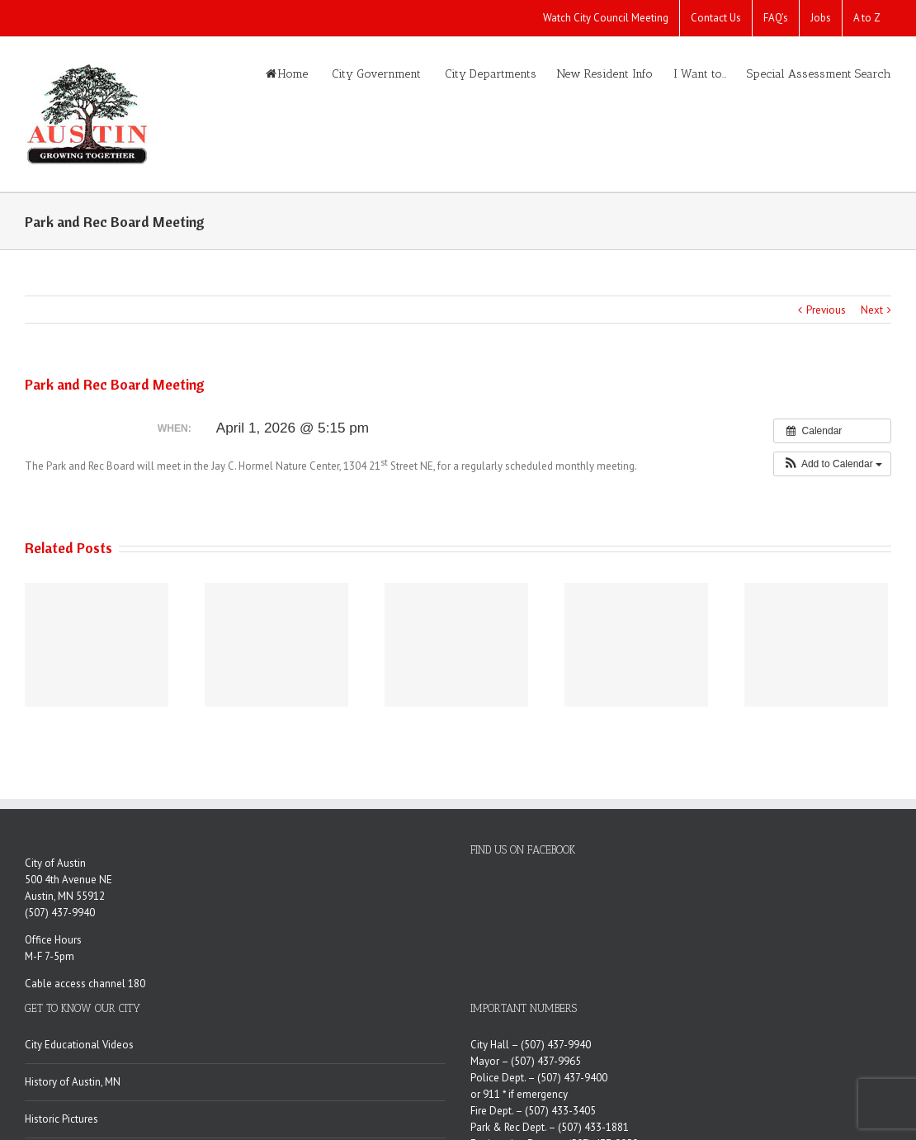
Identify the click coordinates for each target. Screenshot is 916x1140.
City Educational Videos (79, 1045)
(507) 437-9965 (546, 1061)
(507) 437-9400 (572, 1078)
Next (872, 310)
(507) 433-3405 (560, 1111)
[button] (832, 463)
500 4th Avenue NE (68, 880)
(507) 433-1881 (593, 1127)
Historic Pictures (61, 1119)
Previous (826, 310)
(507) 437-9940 (60, 913)
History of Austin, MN (72, 1082)
